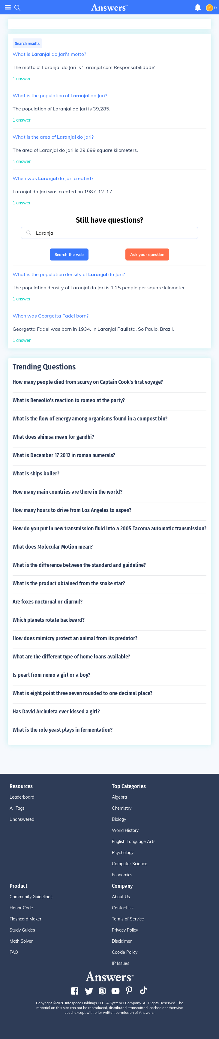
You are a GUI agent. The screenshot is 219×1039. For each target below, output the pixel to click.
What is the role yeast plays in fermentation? (62, 730)
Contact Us (123, 908)
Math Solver (21, 941)
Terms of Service (128, 919)
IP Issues (120, 963)
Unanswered (22, 819)
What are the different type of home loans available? (71, 656)
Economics (122, 875)
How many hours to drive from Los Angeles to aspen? (72, 510)
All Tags (17, 808)
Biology (119, 819)
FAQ (14, 952)
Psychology (123, 852)
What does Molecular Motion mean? (53, 547)
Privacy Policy (125, 930)
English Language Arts (133, 841)
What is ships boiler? (36, 473)
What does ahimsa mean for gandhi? (53, 437)
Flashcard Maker (25, 919)
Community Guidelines (31, 896)
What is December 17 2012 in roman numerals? (64, 455)
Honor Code (21, 908)
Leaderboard (22, 797)
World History (125, 830)
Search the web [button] (69, 254)
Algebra (119, 797)
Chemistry (121, 808)
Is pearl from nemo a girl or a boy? (51, 675)
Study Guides (22, 930)
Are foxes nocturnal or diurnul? (47, 601)
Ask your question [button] (147, 254)
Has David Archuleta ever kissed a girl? (56, 711)
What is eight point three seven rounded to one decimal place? (82, 693)
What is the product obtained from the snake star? (69, 583)
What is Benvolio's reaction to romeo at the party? (69, 400)
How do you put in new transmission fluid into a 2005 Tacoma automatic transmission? (109, 528)
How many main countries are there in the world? (67, 492)
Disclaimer (122, 941)
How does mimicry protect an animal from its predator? (75, 638)
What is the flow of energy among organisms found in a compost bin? (90, 418)
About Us (121, 896)
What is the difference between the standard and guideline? (79, 565)
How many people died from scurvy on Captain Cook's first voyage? (88, 382)
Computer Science (129, 863)
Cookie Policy (124, 952)
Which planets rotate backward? (49, 620)
